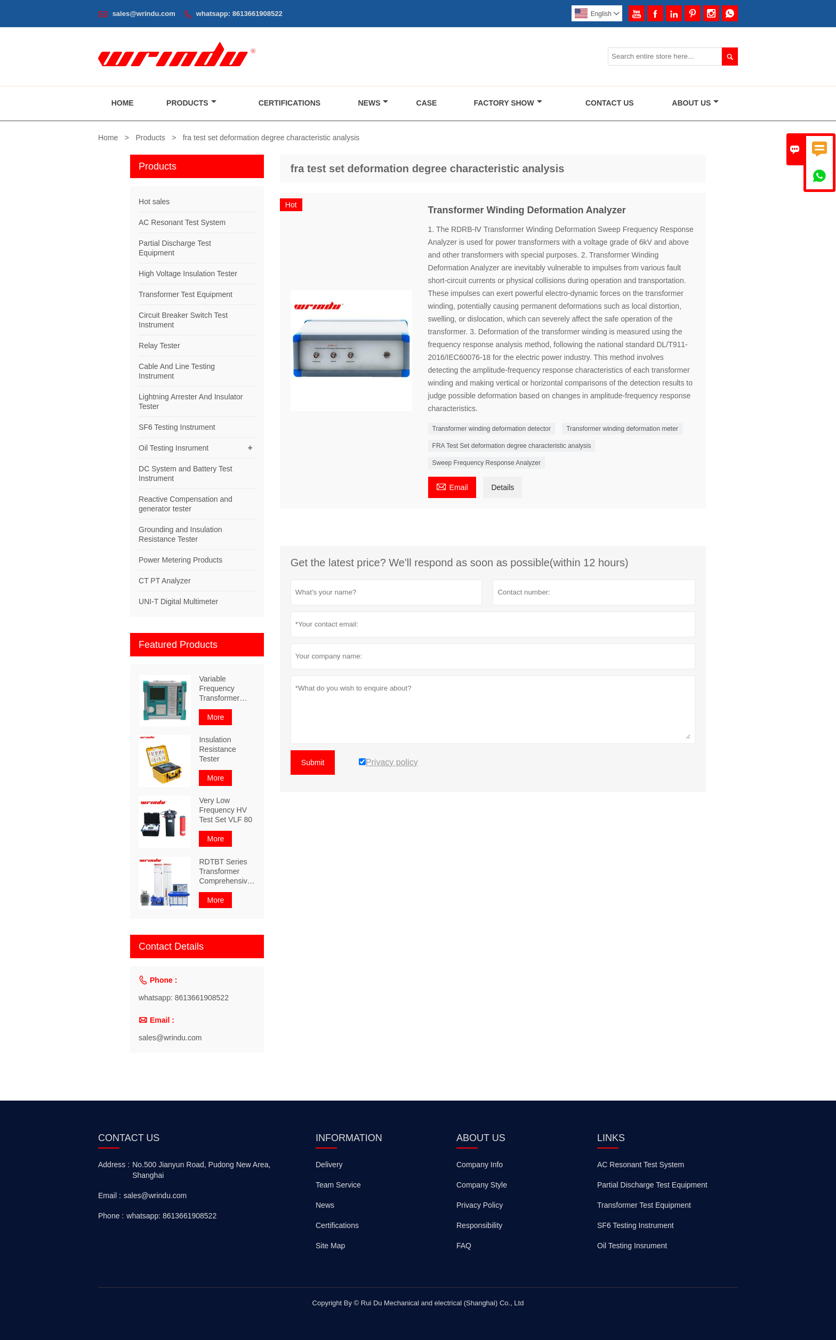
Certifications (289, 103)
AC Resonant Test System (182, 222)
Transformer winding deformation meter (622, 428)
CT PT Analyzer (165, 580)
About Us (695, 103)
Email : (109, 1195)
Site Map (330, 1245)
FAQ (463, 1245)
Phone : (111, 1215)
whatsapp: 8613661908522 (239, 14)
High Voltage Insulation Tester (188, 273)
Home (122, 103)
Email (452, 486)
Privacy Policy (479, 1205)
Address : (114, 1164)
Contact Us (609, 103)
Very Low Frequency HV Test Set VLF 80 (225, 810)
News (373, 103)
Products (191, 103)
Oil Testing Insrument (173, 448)
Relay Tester (159, 345)
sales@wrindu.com (143, 14)
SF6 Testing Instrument (177, 427)
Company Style (481, 1185)
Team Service (338, 1185)
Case (426, 103)
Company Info (479, 1164)
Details (502, 487)
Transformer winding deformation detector (491, 428)
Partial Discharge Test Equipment (652, 1185)
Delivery (329, 1164)
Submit (313, 762)
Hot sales (154, 201)
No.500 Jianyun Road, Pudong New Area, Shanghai (201, 1169)
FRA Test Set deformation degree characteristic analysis (511, 446)
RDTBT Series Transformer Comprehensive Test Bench (225, 871)
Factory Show (507, 103)
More (215, 717)
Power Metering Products (180, 560)
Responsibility (479, 1225)
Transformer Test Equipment (185, 294)
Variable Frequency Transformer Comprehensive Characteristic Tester (225, 689)
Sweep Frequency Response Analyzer (486, 463)
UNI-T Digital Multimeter (178, 601)
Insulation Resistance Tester (217, 749)
